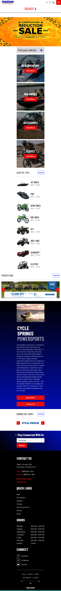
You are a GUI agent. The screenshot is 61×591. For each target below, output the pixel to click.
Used (38, 185)
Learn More (30, 397)
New (32, 185)
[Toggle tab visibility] (30, 583)
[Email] (30, 440)
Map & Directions (24, 479)
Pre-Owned (21, 497)
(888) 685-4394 (28, 471)
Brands (31, 9)
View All (41, 172)
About (19, 514)
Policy (24, 574)
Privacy (30, 574)
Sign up (22, 445)
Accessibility (27, 578)
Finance (19, 504)
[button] (3, 289)
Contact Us (30, 404)
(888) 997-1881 (29, 474)
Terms (37, 574)
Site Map (35, 578)
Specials (20, 501)
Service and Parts (23, 507)
